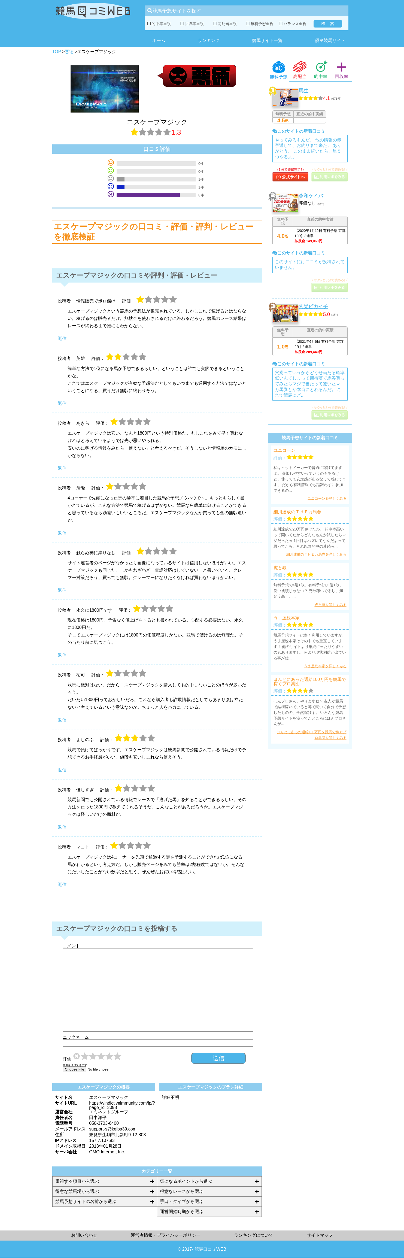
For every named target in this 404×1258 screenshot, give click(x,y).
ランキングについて (253, 1235)
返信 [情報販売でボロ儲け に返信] (62, 338)
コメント (71, 946)
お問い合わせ (84, 1235)
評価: (67, 1059)
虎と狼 (280, 568)
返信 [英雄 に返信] (62, 403)
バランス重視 (292, 24)
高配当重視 (225, 24)
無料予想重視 (260, 24)
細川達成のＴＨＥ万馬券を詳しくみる (316, 554)
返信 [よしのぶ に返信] (62, 770)
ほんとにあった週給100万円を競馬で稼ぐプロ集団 (310, 681)
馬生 (303, 90)
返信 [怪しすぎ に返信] (62, 827)
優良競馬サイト (330, 40)
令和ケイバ (311, 196)
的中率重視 (159, 24)
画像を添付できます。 (76, 1065)
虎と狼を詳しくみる (331, 605)
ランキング (209, 40)
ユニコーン (284, 450)
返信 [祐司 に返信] (62, 720)
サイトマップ (320, 1235)
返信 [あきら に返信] (62, 468)
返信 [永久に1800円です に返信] (62, 655)
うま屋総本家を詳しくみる (325, 666)
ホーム (158, 40)
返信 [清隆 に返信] (62, 533)
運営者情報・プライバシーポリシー (166, 1235)
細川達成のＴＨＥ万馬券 (297, 512)
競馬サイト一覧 (267, 40)
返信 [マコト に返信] (62, 884)
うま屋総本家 (287, 618)
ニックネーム (76, 1037)
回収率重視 (192, 24)
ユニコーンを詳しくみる (327, 498)
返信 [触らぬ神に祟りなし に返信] (62, 590)
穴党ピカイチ (313, 306)
